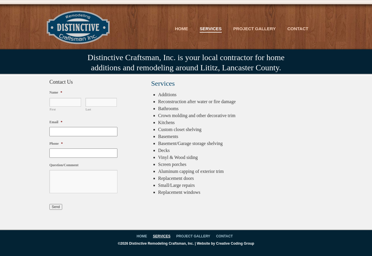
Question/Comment (63, 165)
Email (55, 122)
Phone (56, 144)
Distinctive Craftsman (78, 27)
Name (55, 92)
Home (181, 28)
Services (211, 28)
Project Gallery (254, 28)
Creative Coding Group (235, 243)
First (53, 109)
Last (88, 109)
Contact (297, 28)
